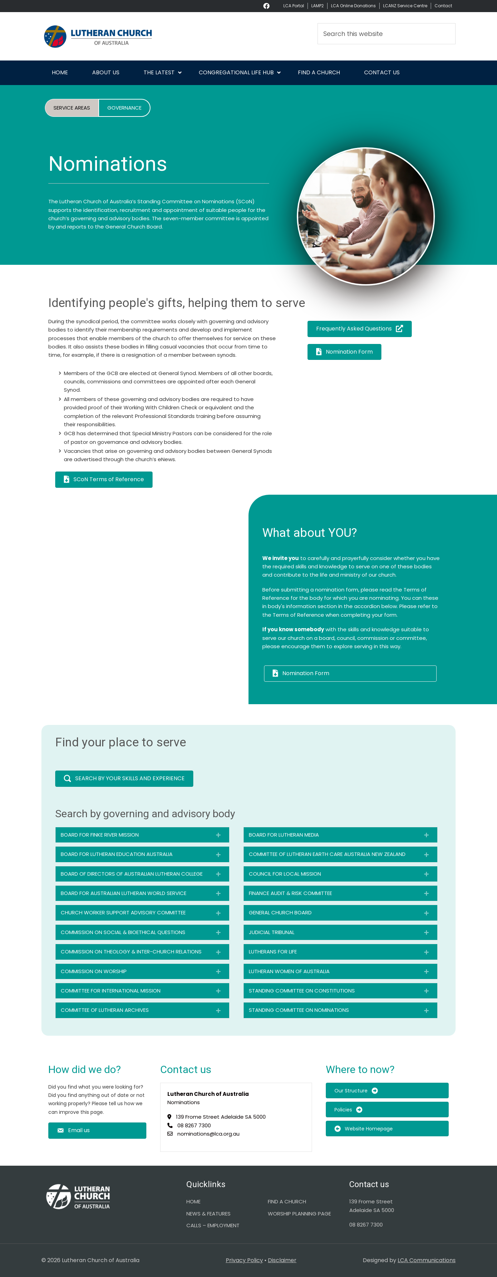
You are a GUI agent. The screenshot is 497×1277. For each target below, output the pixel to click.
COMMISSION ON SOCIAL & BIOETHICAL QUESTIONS (123, 932)
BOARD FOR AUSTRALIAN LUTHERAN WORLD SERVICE (123, 893)
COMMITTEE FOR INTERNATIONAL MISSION (110, 990)
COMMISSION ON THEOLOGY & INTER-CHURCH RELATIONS (131, 951)
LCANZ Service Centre (405, 6)
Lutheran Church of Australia (103, 36)
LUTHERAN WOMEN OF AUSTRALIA (289, 971)
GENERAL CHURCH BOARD (280, 912)
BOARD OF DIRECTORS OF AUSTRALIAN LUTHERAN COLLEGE (132, 873)
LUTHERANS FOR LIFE (273, 951)
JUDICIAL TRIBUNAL (271, 932)
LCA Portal (293, 6)
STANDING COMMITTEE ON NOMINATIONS (299, 1010)
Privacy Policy (244, 1260)
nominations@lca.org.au (208, 1133)
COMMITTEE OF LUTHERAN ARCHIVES (105, 1010)
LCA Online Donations (353, 6)
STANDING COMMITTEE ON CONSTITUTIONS (302, 990)
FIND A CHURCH (287, 1201)
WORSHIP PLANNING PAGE (299, 1213)
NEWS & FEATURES (208, 1213)
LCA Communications (427, 1260)
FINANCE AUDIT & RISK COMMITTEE (290, 893)
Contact (443, 6)
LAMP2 (317, 6)
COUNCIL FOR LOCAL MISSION (285, 873)
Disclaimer (282, 1260)
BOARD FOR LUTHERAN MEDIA (284, 834)
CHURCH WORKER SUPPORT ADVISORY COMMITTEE (123, 912)
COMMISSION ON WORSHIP (94, 971)
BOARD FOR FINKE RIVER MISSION (100, 834)
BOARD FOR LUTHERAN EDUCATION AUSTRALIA (117, 854)
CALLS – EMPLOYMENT (213, 1225)
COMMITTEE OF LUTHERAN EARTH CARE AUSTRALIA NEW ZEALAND (327, 854)
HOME (193, 1201)
